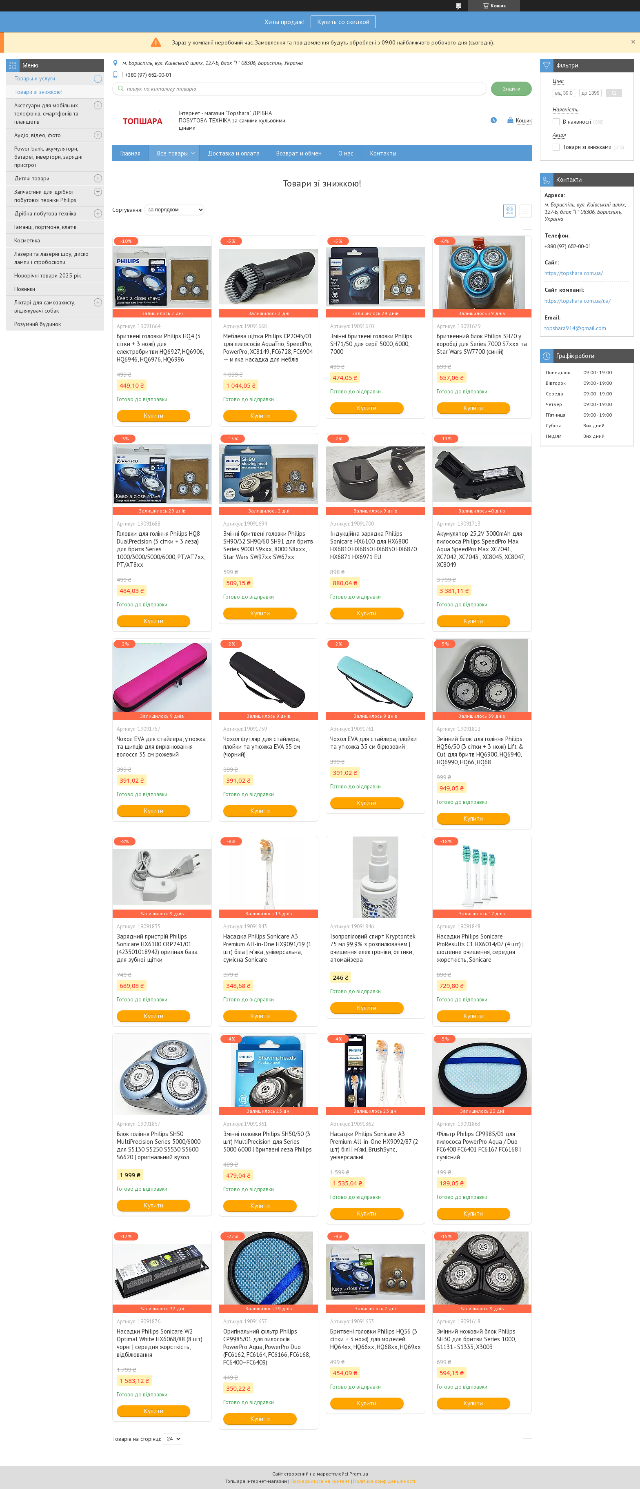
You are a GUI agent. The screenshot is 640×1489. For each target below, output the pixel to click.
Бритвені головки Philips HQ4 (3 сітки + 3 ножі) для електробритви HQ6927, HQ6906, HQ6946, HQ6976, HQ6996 (160, 347)
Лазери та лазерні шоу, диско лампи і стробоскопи (51, 258)
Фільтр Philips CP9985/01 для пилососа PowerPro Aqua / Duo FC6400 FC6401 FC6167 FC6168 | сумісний (479, 1145)
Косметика (27, 240)
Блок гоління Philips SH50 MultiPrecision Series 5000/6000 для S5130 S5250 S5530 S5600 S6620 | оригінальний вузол (158, 1145)
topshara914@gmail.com (575, 328)
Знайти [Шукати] (511, 89)
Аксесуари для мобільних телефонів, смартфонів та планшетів (46, 113)
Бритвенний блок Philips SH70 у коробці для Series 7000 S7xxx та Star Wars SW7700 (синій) (482, 343)
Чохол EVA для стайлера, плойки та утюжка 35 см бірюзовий (373, 742)
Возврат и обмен (299, 153)
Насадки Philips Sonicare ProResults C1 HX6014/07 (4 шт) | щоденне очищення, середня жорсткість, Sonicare (480, 947)
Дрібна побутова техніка (45, 213)
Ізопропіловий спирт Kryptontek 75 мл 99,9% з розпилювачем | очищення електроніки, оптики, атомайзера (373, 947)
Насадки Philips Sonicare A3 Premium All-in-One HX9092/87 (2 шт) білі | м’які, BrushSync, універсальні (374, 1145)
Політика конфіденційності (384, 1481)
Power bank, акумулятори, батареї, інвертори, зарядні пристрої (48, 157)
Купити (153, 415)
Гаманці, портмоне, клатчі (45, 227)
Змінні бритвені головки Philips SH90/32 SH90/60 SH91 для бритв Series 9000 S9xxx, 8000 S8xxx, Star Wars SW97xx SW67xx (268, 545)
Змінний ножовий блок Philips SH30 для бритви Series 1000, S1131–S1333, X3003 (476, 1339)
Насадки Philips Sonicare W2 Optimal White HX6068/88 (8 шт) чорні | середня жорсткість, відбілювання (159, 1342)
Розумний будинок (37, 324)
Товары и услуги (34, 78)
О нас (345, 153)
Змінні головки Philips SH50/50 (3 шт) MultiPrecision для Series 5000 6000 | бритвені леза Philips (267, 1141)
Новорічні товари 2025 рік (47, 275)
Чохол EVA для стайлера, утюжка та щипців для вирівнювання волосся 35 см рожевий (161, 746)
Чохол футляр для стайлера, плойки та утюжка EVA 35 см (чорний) (261, 746)
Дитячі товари (31, 178)
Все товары (172, 153)
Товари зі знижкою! (38, 91)
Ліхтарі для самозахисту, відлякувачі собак (44, 306)
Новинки (24, 289)
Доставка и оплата (234, 153)
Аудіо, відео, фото (37, 135)
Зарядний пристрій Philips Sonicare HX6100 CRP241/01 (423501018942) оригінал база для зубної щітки (157, 947)
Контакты (383, 153)
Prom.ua (358, 1474)
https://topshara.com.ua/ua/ (577, 300)
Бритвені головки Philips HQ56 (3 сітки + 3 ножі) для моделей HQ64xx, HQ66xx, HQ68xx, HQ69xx (375, 1339)
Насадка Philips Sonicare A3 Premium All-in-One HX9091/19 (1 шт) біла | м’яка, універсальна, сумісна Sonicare (267, 947)
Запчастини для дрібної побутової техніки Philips (45, 196)
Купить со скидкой (343, 22)
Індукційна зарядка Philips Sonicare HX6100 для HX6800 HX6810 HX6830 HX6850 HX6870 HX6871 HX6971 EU (373, 545)
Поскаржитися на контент (320, 1481)
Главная (130, 153)
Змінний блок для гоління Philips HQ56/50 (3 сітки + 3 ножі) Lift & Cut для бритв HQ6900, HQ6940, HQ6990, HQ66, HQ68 (480, 750)
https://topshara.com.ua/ (573, 273)
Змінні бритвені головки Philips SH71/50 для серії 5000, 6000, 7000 (371, 343)
